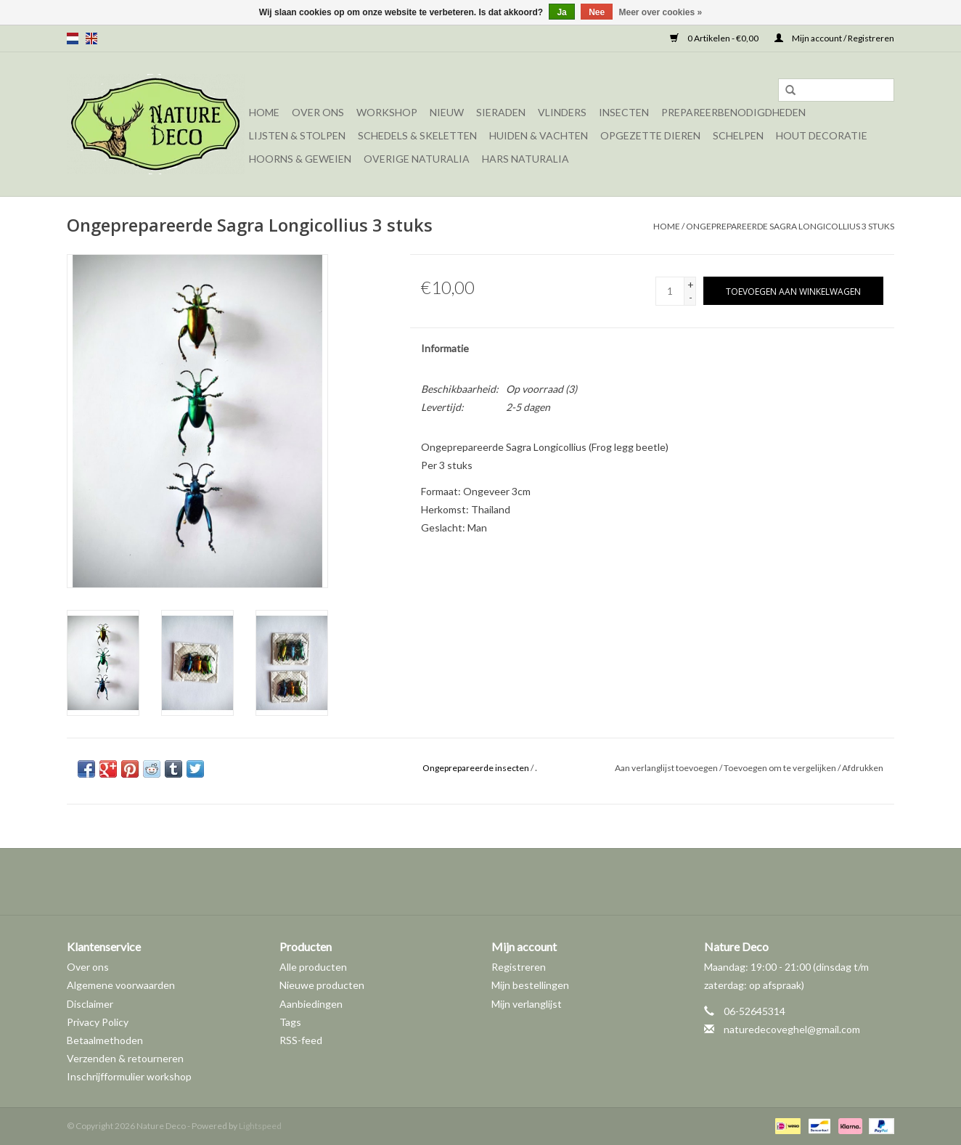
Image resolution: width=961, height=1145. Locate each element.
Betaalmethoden (105, 1040)
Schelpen (738, 135)
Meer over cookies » (661, 12)
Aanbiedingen (311, 1004)
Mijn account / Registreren (834, 38)
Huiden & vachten (538, 135)
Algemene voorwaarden (121, 985)
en (91, 38)
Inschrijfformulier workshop (129, 1076)
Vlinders (562, 112)
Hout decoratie (821, 135)
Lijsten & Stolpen (297, 135)
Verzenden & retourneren (125, 1058)
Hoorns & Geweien (300, 158)
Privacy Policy (97, 1022)
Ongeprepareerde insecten (475, 767)
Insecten (624, 112)
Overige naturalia (417, 158)
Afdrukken (862, 767)
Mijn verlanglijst (526, 1004)
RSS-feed (300, 1040)
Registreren (518, 967)
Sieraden (501, 112)
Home (264, 112)
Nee (597, 12)
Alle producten (313, 967)
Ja (561, 12)
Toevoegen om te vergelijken (781, 767)
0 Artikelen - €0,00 (715, 38)
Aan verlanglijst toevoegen (666, 767)
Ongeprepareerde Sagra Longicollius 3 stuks (790, 226)
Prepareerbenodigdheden (733, 112)
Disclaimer (90, 1004)
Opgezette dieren (650, 135)
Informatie (445, 348)
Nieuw (447, 112)
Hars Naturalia (525, 158)
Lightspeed (260, 1125)
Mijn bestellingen (530, 985)
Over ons (318, 112)
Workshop (386, 112)
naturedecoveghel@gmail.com (792, 1029)
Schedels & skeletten (417, 135)
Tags (290, 1022)
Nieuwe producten (321, 985)
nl (72, 38)
